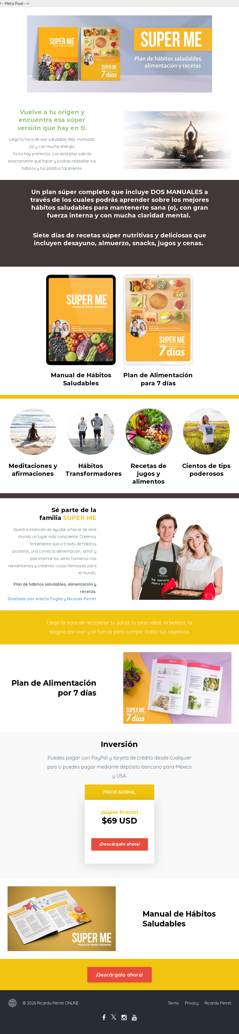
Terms (173, 1003)
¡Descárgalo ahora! (119, 844)
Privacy (191, 1003)
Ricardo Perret (218, 1003)
